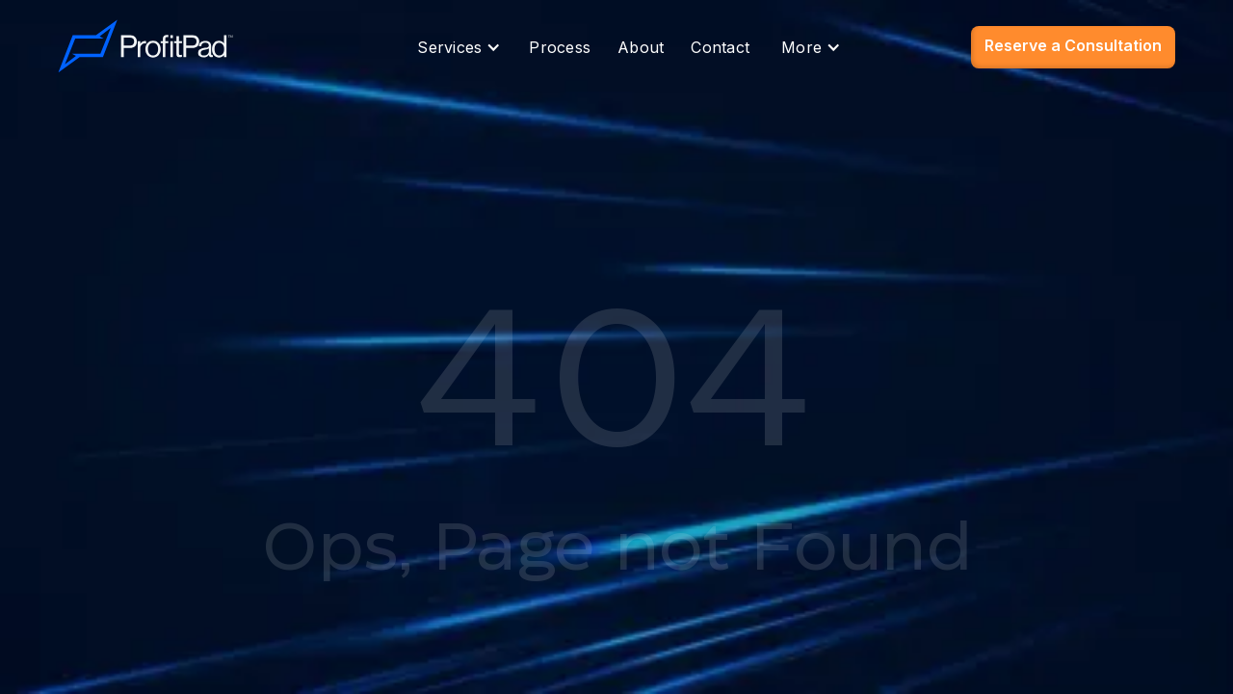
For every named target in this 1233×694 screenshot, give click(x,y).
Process (559, 47)
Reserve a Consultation (1073, 45)
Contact (720, 47)
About (640, 47)
